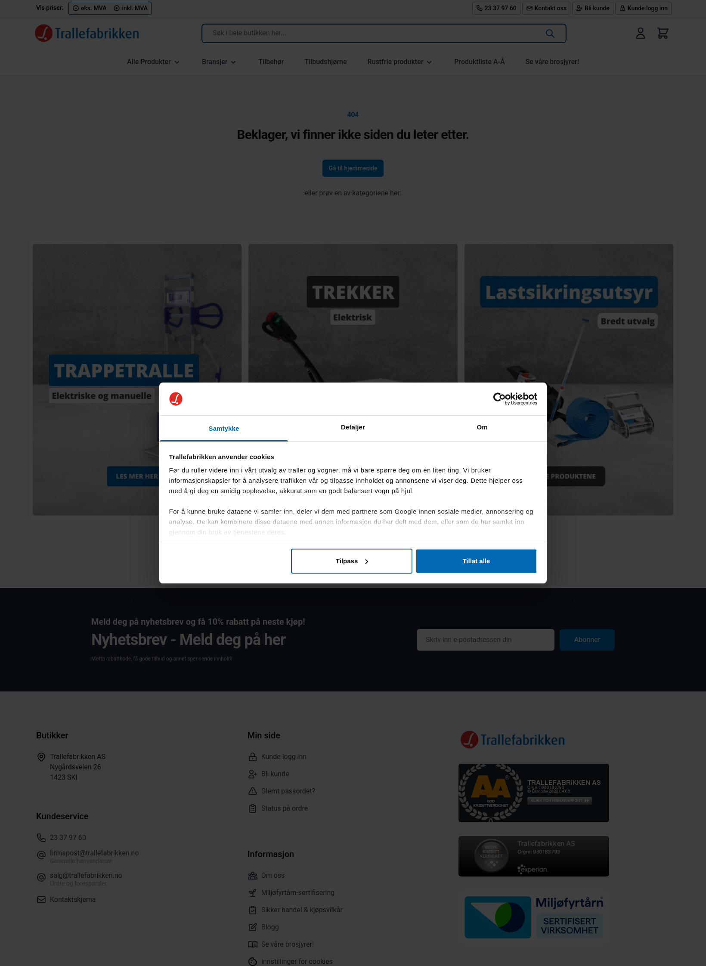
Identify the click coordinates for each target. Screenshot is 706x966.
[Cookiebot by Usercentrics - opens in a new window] (499, 398)
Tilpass (352, 561)
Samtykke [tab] (224, 428)
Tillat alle (476, 561)
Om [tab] (482, 427)
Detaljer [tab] (353, 427)
